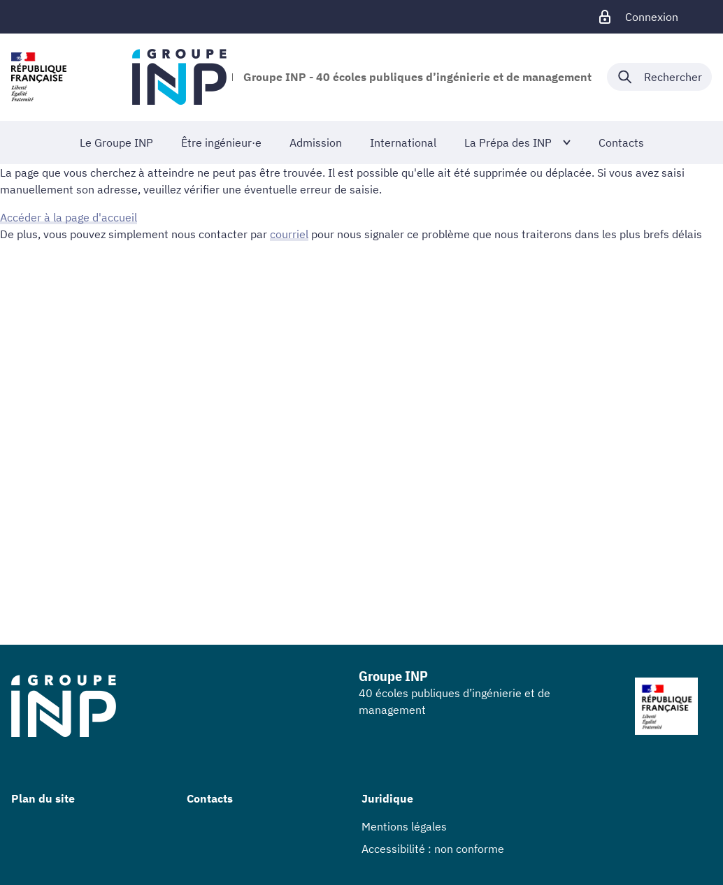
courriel (289, 234)
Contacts (210, 798)
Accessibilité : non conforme (433, 849)
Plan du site (43, 798)
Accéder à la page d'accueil (68, 217)
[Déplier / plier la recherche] (659, 77)
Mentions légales (404, 826)
